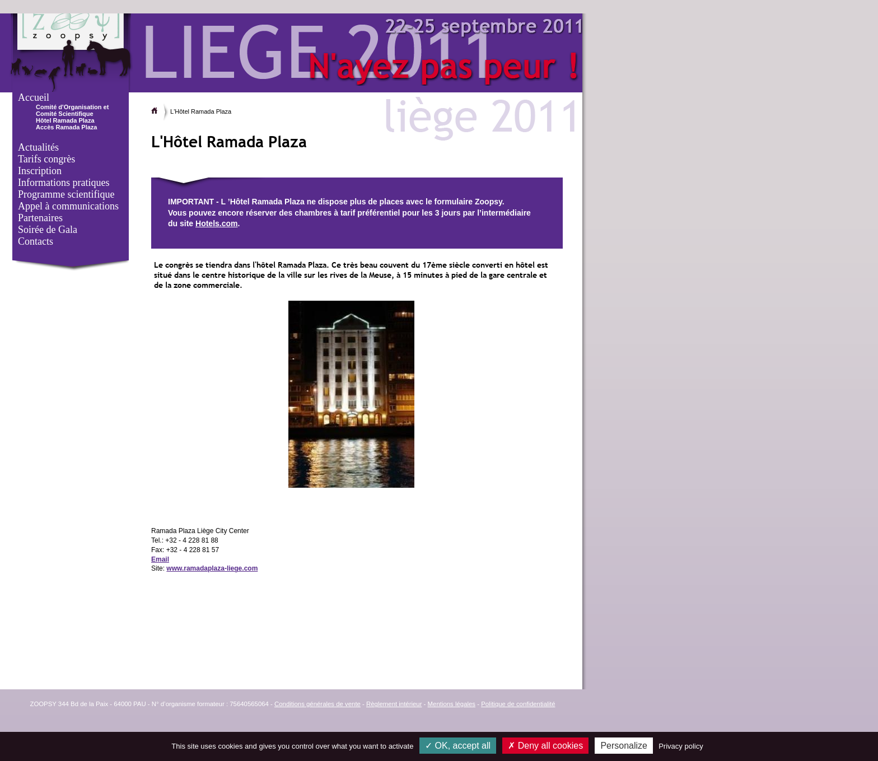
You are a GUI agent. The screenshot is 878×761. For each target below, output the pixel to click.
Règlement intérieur (394, 704)
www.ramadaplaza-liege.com (212, 568)
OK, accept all (458, 745)
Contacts (35, 241)
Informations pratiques (63, 182)
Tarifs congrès (46, 159)
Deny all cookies (545, 745)
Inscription (40, 170)
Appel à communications (68, 206)
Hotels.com (216, 223)
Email (160, 559)
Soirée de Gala (47, 229)
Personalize (623, 745)
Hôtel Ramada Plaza (65, 120)
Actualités (38, 147)
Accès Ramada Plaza (66, 127)
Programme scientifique (66, 194)
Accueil (33, 97)
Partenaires (40, 217)
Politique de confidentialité (518, 704)
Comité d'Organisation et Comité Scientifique (72, 110)
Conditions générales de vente (317, 704)
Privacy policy (680, 746)
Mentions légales (451, 704)
